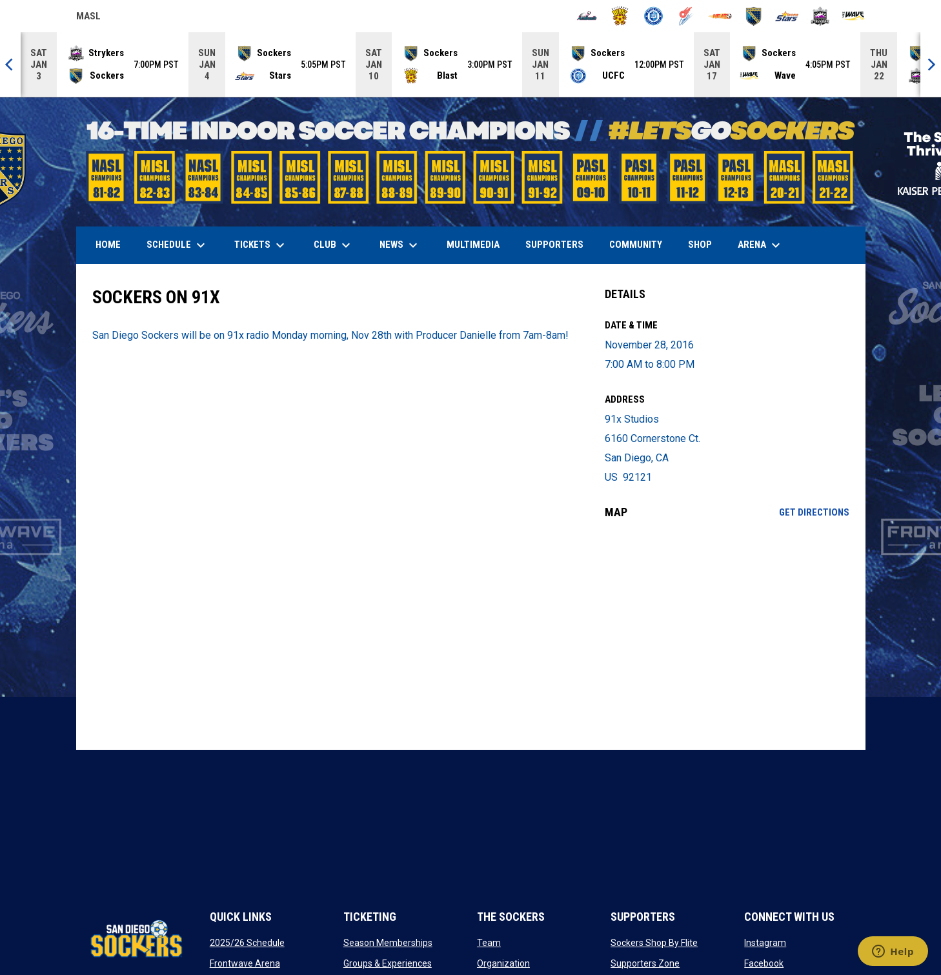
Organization (503, 963)
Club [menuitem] (334, 245)
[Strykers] (820, 16)
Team (489, 943)
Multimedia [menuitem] (473, 244)
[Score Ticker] (470, 64)
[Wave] (853, 16)
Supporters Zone (645, 963)
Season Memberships (387, 943)
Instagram (765, 943)
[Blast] (620, 16)
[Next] (930, 64)
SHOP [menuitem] (705, 244)
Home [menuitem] (108, 244)
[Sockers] (753, 16)
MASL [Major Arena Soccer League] (88, 18)
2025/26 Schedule (247, 943)
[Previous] (10, 64)
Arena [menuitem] (765, 245)
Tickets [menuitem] (261, 245)
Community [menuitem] (635, 244)
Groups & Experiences (387, 963)
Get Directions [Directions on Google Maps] (814, 512)
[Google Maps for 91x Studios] (727, 634)
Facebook (764, 963)
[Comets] (687, 16)
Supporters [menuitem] (554, 244)
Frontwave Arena (245, 963)
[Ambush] (587, 16)
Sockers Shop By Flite (654, 943)
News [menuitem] (400, 245)
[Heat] (720, 16)
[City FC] (653, 16)
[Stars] (787, 16)
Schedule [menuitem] (177, 245)
